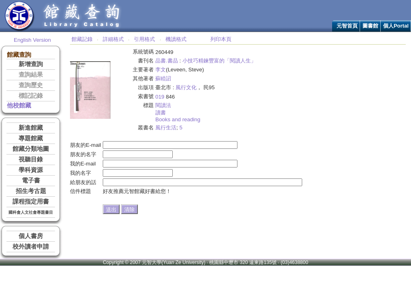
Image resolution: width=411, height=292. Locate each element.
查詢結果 (31, 74)
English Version (32, 40)
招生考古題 (31, 191)
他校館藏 (19, 105)
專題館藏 (31, 138)
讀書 (160, 113)
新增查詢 (31, 64)
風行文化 (186, 87)
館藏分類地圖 (31, 149)
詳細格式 (113, 39)
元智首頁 (347, 26)
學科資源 (31, 170)
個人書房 (31, 236)
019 (159, 97)
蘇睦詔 (163, 78)
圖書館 (370, 26)
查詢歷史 (31, 85)
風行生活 (165, 128)
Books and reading (177, 119)
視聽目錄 (31, 159)
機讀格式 (175, 39)
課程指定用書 (31, 201)
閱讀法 (163, 105)
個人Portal (396, 26)
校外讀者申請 (31, 246)
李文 (160, 70)
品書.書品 (166, 61)
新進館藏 (31, 128)
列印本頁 (220, 39)
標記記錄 (31, 95)
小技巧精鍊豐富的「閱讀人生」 (219, 61)
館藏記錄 (82, 39)
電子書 (31, 180)
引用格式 (144, 39)
